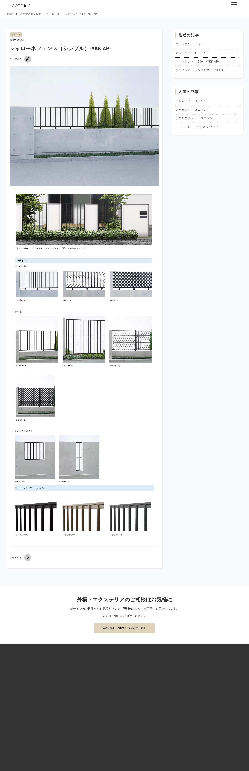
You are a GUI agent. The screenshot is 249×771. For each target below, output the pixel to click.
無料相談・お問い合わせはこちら (125, 628)
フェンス (15, 34)
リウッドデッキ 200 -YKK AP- (197, 61)
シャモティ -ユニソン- (191, 109)
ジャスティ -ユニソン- (191, 101)
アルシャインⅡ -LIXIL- (192, 53)
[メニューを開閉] (234, 4)
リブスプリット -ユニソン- (194, 118)
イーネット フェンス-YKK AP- (197, 127)
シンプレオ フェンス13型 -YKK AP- (201, 70)
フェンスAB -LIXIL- (189, 44)
